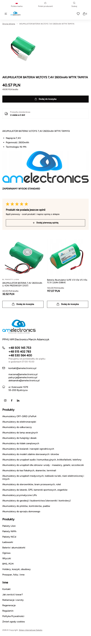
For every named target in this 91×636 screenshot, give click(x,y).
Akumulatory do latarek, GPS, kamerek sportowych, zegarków (34, 489)
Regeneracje (9, 605)
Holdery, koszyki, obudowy (16, 569)
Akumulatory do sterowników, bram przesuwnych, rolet (31, 484)
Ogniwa (6, 553)
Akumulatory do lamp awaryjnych (20, 432)
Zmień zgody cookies (13, 621)
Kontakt (6, 589)
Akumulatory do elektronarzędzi (19, 421)
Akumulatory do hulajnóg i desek (19, 438)
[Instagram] (5, 400)
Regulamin (7, 610)
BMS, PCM (8, 563)
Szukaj (74, 4)
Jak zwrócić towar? (12, 594)
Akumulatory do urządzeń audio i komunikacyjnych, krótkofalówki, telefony (42, 459)
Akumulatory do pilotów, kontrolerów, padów (26, 506)
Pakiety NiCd (9, 536)
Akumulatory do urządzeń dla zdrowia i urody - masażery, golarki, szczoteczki (43, 465)
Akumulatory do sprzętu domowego (21, 511)
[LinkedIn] (18, 400)
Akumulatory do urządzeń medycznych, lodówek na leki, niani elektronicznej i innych (43, 477)
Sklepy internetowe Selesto (30, 630)
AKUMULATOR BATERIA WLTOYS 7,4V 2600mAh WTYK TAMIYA (46, 24)
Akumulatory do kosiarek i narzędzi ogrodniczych (28, 448)
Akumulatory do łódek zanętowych (20, 443)
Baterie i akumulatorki (13, 547)
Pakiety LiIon (9, 526)
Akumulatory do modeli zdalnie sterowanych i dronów (30, 454)
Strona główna (8, 24)
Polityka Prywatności (13, 616)
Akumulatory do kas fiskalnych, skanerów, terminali (29, 470)
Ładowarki (7, 542)
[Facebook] (12, 400)
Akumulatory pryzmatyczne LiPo (19, 495)
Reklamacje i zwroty (13, 600)
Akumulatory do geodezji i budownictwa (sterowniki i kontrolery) (36, 500)
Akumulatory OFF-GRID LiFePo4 (19, 416)
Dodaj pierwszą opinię (45, 222)
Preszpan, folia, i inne (13, 574)
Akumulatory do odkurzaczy (17, 427)
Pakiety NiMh (9, 531)
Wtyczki (6, 558)
